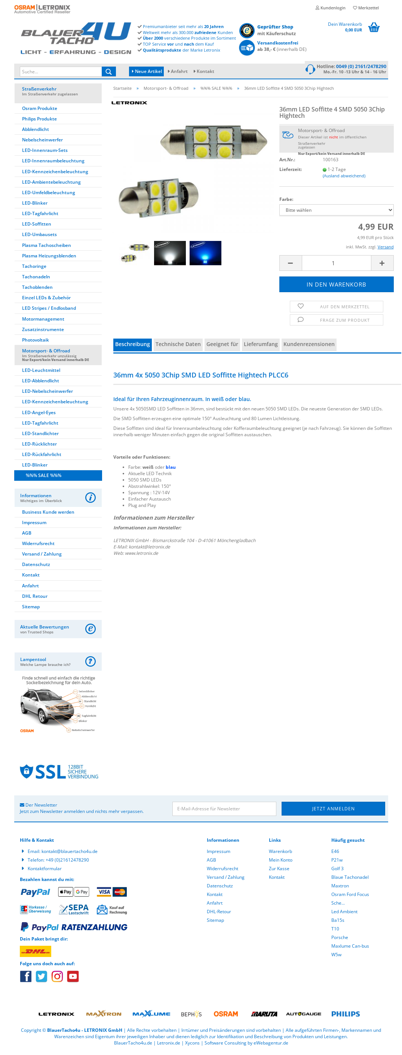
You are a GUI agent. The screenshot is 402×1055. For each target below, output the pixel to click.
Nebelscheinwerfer (42, 142)
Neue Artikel (147, 71)
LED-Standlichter (40, 435)
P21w (337, 862)
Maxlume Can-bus (350, 948)
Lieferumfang (261, 346)
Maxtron (340, 888)
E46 (335, 853)
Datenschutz (36, 566)
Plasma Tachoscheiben (46, 247)
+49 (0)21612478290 (67, 862)
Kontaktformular (45, 871)
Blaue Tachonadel (350, 879)
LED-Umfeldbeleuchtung (48, 195)
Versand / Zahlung (42, 556)
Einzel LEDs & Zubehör (46, 300)
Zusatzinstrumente (43, 331)
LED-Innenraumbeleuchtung (53, 163)
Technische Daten (178, 346)
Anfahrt (179, 71)
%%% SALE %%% (43, 478)
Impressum (34, 525)
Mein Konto (280, 862)
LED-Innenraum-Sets (45, 153)
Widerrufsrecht (38, 545)
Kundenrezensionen (309, 346)
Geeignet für (222, 346)
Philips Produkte (39, 121)
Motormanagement (43, 321)
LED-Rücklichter (39, 446)
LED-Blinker (34, 205)
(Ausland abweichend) (344, 178)
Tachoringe (34, 268)
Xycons (192, 1045)
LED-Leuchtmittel (41, 372)
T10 (335, 931)
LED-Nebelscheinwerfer (47, 394)
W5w (336, 957)
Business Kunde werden (48, 514)
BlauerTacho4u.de (133, 1045)
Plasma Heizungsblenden (49, 258)
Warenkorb (280, 853)
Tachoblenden (37, 289)
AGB (26, 535)
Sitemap (31, 609)
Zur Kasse (279, 871)
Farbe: (286, 201)
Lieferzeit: (290, 171)
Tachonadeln (36, 279)
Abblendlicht (35, 131)
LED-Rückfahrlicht (41, 456)
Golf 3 (337, 871)
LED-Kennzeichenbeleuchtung (55, 174)
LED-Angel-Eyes (39, 415)
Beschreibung (132, 346)
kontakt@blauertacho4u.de (70, 853)
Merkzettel (366, 7)
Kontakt (205, 71)
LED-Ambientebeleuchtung (51, 184)
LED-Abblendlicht (40, 383)
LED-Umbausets (39, 237)
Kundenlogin (331, 7)
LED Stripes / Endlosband (49, 311)
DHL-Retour (219, 914)
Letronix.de (168, 1045)
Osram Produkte (39, 110)
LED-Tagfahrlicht (40, 215)
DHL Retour (34, 598)
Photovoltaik (35, 342)
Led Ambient (344, 914)
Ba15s (337, 922)
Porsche (339, 939)
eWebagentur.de (271, 1045)
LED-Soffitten (36, 226)
